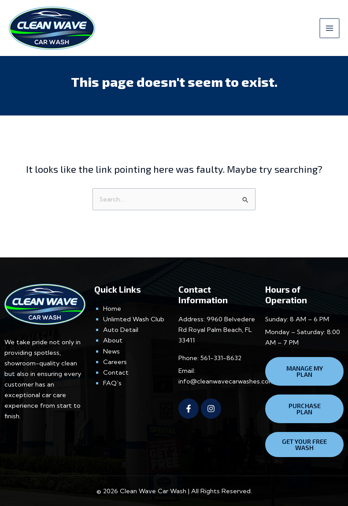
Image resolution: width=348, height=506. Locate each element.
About (112, 340)
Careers (115, 362)
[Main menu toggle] (330, 28)
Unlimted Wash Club (133, 319)
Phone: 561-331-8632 (209, 357)
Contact (116, 372)
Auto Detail (120, 330)
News (111, 351)
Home (112, 309)
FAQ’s (112, 383)
